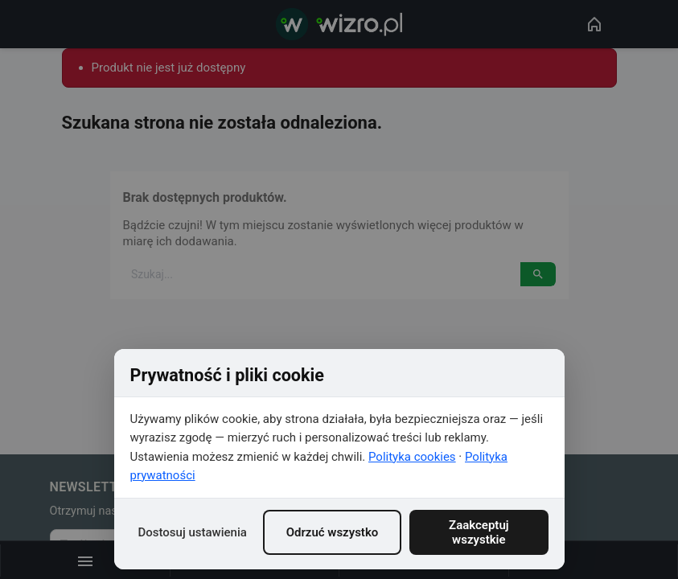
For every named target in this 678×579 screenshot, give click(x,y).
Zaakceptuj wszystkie (479, 532)
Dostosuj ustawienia (192, 532)
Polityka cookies (412, 457)
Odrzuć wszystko (332, 532)
